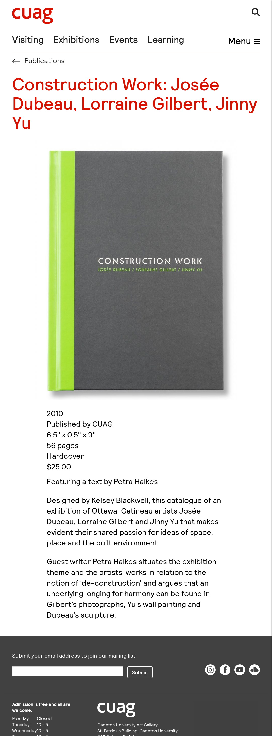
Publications (38, 60)
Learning (165, 39)
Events (123, 39)
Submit (140, 672)
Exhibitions (76, 39)
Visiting (28, 39)
